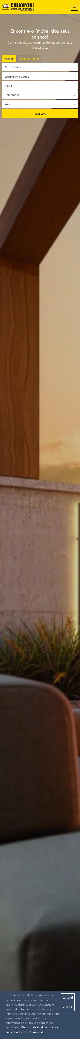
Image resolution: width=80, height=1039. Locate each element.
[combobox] (40, 67)
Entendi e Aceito (68, 1002)
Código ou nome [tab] (29, 58)
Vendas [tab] (9, 58)
